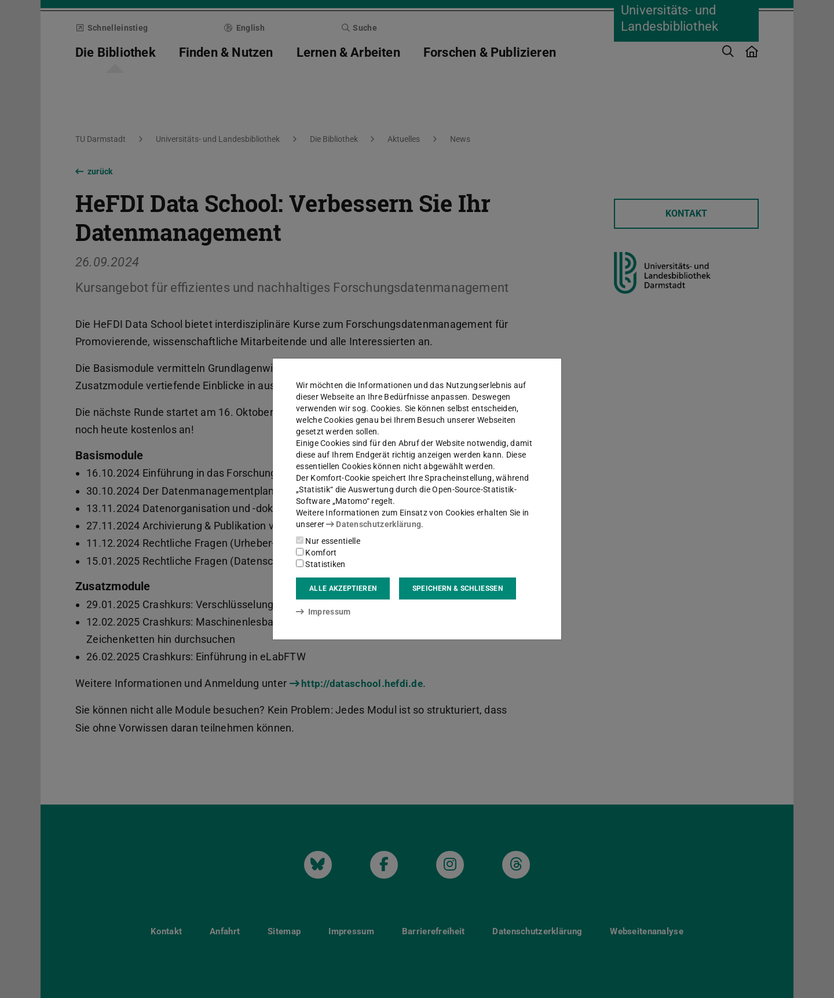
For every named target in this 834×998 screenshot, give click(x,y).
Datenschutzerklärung (373, 524)
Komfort (316, 552)
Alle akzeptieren (342, 588)
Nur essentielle (328, 541)
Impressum (323, 611)
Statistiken (321, 564)
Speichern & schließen (457, 588)
